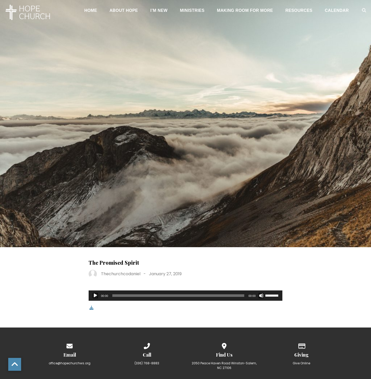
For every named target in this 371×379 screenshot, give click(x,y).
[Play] (95, 295)
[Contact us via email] (69, 345)
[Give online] (301, 345)
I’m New (159, 10)
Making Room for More (245, 10)
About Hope (123, 10)
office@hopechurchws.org (69, 363)
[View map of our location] (224, 345)
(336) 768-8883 (146, 363)
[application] (185, 295)
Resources (299, 10)
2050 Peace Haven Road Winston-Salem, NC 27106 (224, 365)
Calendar (337, 10)
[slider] (178, 295)
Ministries (192, 10)
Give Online (301, 363)
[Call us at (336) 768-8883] (146, 345)
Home (90, 10)
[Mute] (261, 295)
